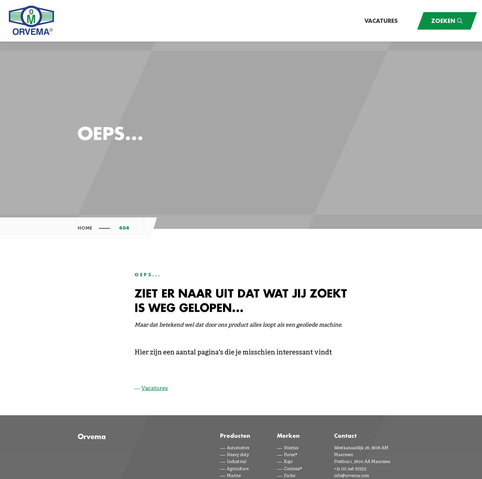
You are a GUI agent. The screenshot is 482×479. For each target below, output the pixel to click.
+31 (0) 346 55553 (350, 469)
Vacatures (381, 20)
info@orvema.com (351, 476)
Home (85, 228)
